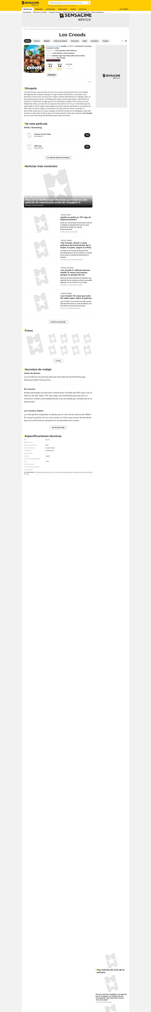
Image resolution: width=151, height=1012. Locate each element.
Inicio (25, 37)
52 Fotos (58, 369)
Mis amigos (69, 72)
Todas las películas (47, 37)
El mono (64, 5)
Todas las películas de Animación (63, 37)
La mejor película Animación (64, 480)
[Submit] (88, 3)
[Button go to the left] (122, 49)
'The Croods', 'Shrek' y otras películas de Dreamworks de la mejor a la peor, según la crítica (75, 253)
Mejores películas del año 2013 (45, 480)
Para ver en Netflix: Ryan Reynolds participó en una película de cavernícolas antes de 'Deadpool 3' (56, 209)
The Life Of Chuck (71, 5)
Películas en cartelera (35, 37)
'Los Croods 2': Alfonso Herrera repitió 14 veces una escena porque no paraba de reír (75, 280)
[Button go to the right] (126, 49)
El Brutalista (58, 5)
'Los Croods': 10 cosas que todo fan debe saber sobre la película (76, 305)
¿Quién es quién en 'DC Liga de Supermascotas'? (75, 226)
